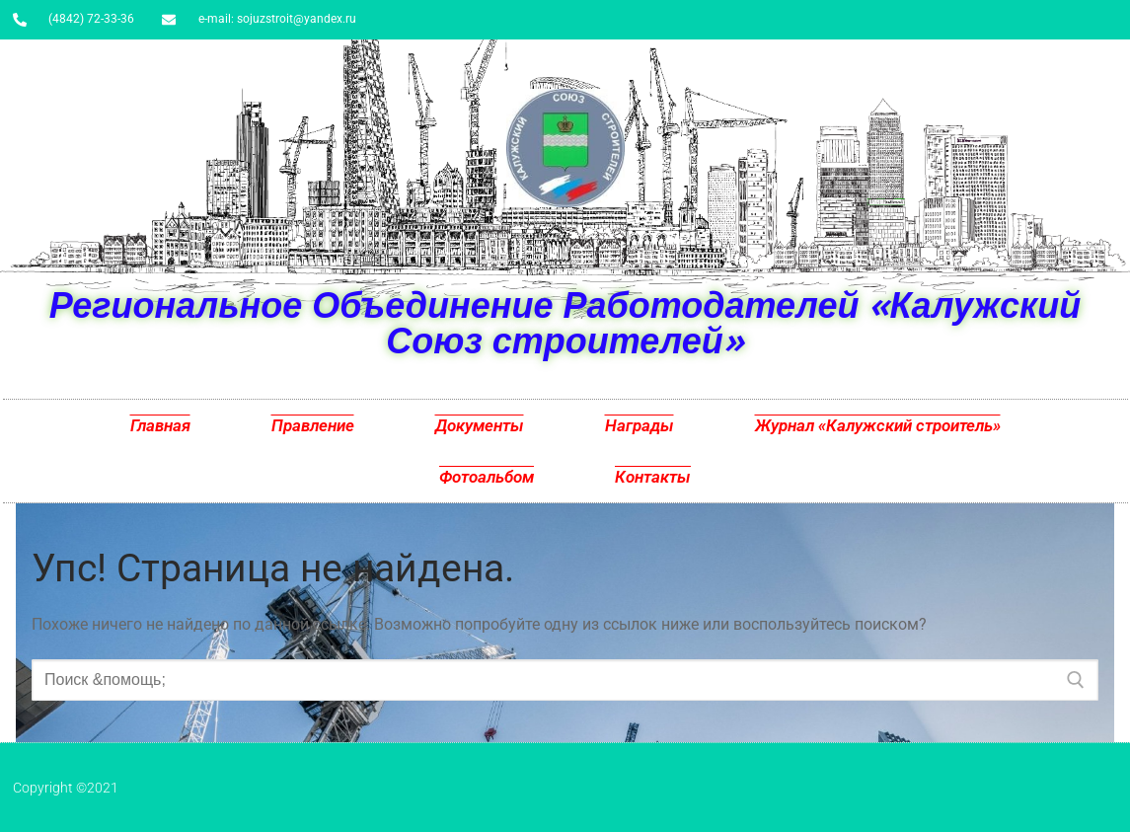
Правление (312, 425)
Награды (639, 425)
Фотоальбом (486, 477)
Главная (160, 425)
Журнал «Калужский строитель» (878, 425)
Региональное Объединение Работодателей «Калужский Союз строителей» (565, 322)
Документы (479, 425)
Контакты (653, 477)
